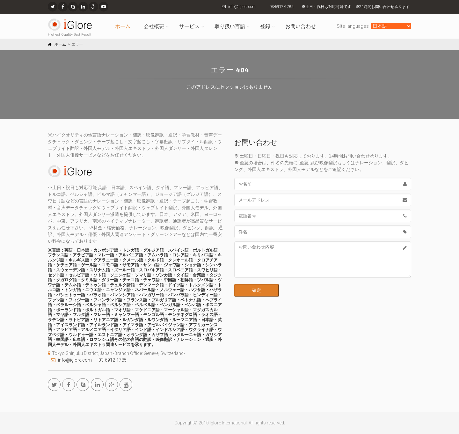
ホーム (122, 26)
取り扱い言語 (230, 26)
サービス (189, 26)
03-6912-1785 (281, 6)
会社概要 (154, 26)
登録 (265, 26)
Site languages (353, 26)
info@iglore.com (242, 6)
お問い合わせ (300, 26)
